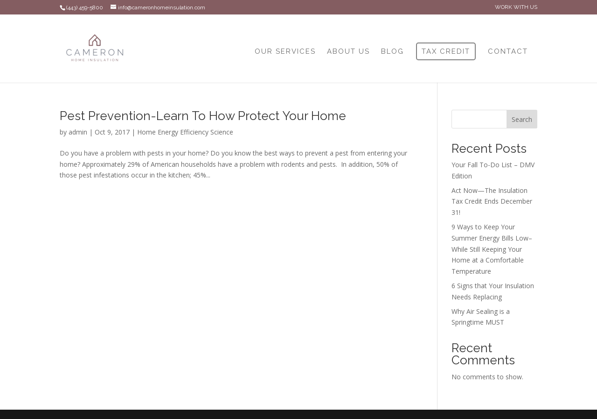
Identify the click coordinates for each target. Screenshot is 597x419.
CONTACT (508, 52)
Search (522, 119)
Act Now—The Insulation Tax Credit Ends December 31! (491, 201)
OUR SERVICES (285, 52)
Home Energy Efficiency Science (185, 132)
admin (78, 132)
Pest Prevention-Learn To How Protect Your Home (203, 116)
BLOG (392, 52)
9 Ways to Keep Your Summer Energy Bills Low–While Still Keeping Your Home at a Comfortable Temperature (491, 249)
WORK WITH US (516, 7)
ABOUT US (348, 52)
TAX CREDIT (446, 51)
